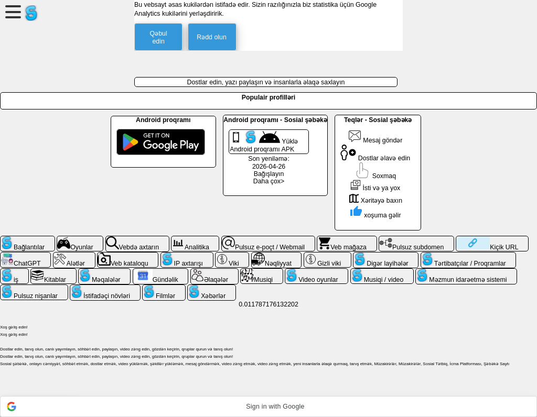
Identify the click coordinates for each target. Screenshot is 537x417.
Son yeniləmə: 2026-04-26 (268, 162)
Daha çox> (269, 181)
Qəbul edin (158, 37)
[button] (268, 406)
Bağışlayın (269, 174)
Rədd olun (212, 37)
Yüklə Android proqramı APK (264, 141)
